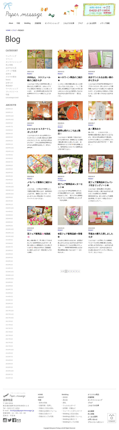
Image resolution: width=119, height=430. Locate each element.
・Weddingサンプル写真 (70, 422)
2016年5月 (9, 363)
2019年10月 (10, 236)
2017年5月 (9, 335)
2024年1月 (9, 183)
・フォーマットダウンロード (71, 411)
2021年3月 (9, 201)
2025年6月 (9, 130)
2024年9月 (9, 155)
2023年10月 (10, 193)
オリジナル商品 (93, 394)
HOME (40, 394)
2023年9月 (9, 197)
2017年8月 (9, 324)
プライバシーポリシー (96, 422)
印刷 (18, 23)
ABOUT (41, 397)
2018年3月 (9, 300)
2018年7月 (9, 289)
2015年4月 (9, 378)
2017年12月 (10, 310)
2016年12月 (10, 349)
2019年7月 (9, 247)
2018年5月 (9, 296)
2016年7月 (9, 356)
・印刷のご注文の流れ (45, 408)
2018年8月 (9, 286)
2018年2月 (9, 303)
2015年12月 (10, 371)
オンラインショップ (52, 23)
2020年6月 (9, 215)
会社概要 (91, 411)
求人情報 (9, 65)
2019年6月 (9, 250)
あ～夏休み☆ (94, 129)
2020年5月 (9, 218)
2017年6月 (9, 332)
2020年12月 (10, 208)
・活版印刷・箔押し (44, 405)
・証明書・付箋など (68, 408)
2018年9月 (9, 282)
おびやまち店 (11, 68)
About (11, 23)
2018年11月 (10, 275)
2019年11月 (10, 232)
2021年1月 (9, 204)
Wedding (27, 23)
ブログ (80, 23)
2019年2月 (9, 264)
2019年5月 (9, 254)
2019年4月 (9, 257)
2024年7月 (9, 162)
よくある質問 (91, 23)
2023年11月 (10, 190)
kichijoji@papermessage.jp (22, 410)
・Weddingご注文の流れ (70, 414)
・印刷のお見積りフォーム (47, 411)
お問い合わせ (92, 419)
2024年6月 (9, 165)
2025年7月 (9, 126)
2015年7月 (9, 374)
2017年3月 (9, 342)
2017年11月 (10, 314)
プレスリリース (12, 92)
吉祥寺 (8, 74)
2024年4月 (9, 172)
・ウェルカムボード (68, 405)
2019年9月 (9, 240)
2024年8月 (9, 158)
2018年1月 (9, 307)
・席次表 (64, 400)
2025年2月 (9, 140)
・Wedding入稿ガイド (69, 419)
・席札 (63, 403)
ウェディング (11, 56)
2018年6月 (9, 293)
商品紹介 (9, 86)
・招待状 (64, 397)
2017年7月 (9, 328)
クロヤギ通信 (11, 77)
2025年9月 (9, 123)
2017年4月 (9, 339)
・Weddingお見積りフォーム (71, 416)
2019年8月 (9, 243)
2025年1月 (9, 144)
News (8, 80)
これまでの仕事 (68, 23)
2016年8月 (9, 353)
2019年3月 (9, 261)
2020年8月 (9, 211)
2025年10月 (10, 119)
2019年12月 (10, 229)
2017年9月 (9, 321)
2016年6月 (9, 360)
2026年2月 (9, 109)
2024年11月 (10, 151)
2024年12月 (10, 147)
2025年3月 (9, 137)
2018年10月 (10, 278)
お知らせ (9, 83)
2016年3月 (9, 367)
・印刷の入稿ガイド (44, 414)
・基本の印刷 (42, 403)
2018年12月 (10, 271)
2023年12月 (10, 186)
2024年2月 (9, 179)
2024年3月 (9, 176)
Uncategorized (12, 97)
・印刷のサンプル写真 (45, 416)
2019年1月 (9, 268)
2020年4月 (9, 222)
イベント (9, 59)
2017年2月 (9, 346)
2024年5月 (9, 169)
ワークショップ (12, 89)
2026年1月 (9, 112)
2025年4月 (9, 133)
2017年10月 (10, 317)
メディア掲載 (105, 23)
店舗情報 (38, 23)
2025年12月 (10, 116)
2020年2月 (9, 225)
